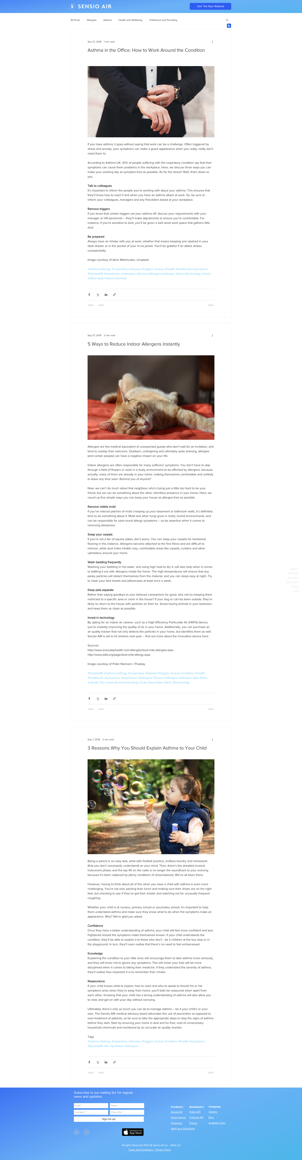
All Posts (75, 19)
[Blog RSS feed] (229, 26)
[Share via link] (114, 294)
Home (294, 569)
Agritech (292, 582)
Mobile (293, 573)
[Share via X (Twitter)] (97, 294)
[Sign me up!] (109, 1119)
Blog (295, 587)
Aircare (293, 578)
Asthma (107, 19)
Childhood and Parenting (163, 19)
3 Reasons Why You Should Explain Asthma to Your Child (147, 748)
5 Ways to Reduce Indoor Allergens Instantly (134, 344)
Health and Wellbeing (130, 19)
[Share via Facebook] (89, 294)
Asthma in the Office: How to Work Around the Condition (146, 50)
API (296, 591)
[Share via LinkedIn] (106, 294)
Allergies (91, 19)
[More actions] (212, 42)
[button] (227, 20)
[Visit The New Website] (210, 6)
